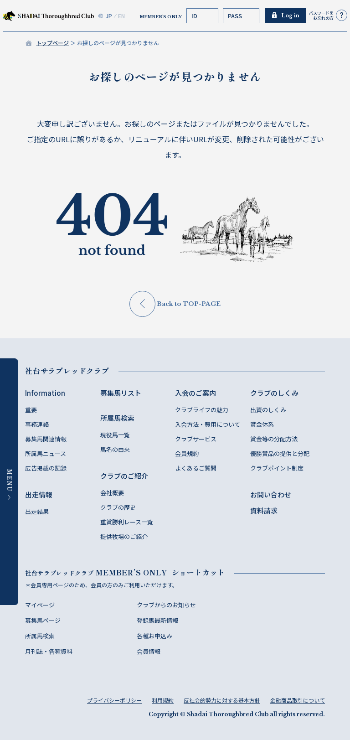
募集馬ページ (43, 620)
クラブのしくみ (274, 393)
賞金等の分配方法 (274, 439)
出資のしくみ (268, 409)
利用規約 (163, 700)
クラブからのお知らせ (166, 604)
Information (45, 393)
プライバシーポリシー (114, 700)
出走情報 (38, 494)
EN (121, 16)
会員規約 (187, 453)
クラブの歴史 (118, 507)
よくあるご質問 (195, 468)
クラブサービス (195, 439)
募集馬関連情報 (46, 439)
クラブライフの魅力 (201, 409)
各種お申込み (154, 635)
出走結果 (37, 511)
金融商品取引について (297, 700)
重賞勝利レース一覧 (126, 521)
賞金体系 (262, 424)
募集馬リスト (120, 393)
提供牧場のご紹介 (124, 536)
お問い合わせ (270, 494)
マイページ (40, 604)
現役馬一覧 (115, 434)
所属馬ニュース (45, 453)
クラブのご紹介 (124, 476)
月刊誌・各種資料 (48, 651)
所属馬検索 (117, 418)
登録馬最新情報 (157, 620)
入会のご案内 (195, 393)
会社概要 (112, 492)
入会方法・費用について (207, 424)
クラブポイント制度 (277, 468)
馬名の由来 (115, 449)
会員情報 (148, 651)
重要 (31, 409)
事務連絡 (37, 424)
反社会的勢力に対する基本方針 (222, 700)
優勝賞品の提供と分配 (279, 453)
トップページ (52, 43)
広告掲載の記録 (46, 468)
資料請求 (264, 510)
